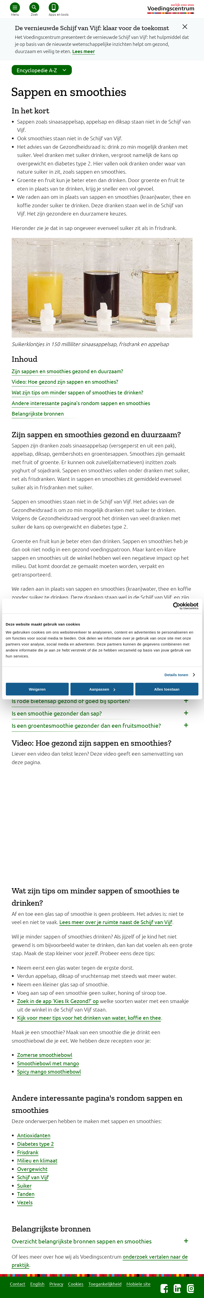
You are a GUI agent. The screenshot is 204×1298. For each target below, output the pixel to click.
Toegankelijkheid (105, 1283)
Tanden (26, 1193)
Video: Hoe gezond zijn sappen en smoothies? (65, 381)
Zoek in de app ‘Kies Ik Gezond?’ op (58, 1001)
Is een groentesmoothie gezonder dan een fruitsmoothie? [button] (86, 725)
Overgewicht (32, 1168)
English (37, 1283)
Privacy (56, 1283)
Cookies (75, 1283)
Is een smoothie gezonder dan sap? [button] (57, 713)
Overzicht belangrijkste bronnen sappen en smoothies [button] (82, 1241)
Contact (17, 1283)
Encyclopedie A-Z (43, 70)
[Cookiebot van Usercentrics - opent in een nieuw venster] (176, 606)
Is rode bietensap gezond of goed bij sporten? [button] (71, 700)
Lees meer (83, 51)
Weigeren (37, 689)
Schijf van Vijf (33, 1177)
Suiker (24, 1185)
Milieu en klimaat (37, 1160)
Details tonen (176, 675)
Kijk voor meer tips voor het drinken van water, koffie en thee (89, 1017)
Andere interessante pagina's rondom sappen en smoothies (81, 403)
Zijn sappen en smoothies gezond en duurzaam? (67, 371)
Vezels (25, 1202)
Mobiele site (138, 1283)
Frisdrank (28, 1152)
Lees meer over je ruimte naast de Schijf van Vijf (115, 922)
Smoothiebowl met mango (48, 1063)
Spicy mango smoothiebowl (49, 1071)
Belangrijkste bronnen (38, 413)
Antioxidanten (33, 1135)
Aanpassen (102, 689)
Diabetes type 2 (35, 1143)
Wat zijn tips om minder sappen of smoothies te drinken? (77, 392)
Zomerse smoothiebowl (44, 1054)
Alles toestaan (166, 689)
